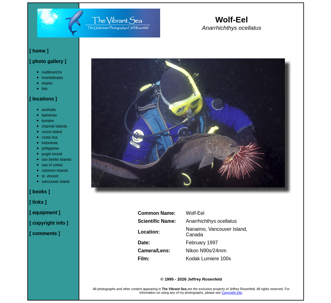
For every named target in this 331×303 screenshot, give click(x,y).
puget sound (52, 154)
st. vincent (50, 176)
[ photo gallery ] (48, 61)
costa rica (49, 137)
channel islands (54, 126)
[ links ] (38, 202)
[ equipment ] (45, 212)
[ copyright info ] (49, 223)
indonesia (49, 143)
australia (49, 110)
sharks (47, 83)
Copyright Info (232, 292)
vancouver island (55, 181)
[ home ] (39, 50)
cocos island (52, 132)
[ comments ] (45, 233)
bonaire (48, 121)
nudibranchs (52, 72)
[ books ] (40, 191)
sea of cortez (52, 165)
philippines (50, 148)
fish (45, 89)
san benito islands (56, 159)
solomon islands (55, 170)
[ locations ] (43, 98)
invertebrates (52, 78)
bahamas (49, 115)
